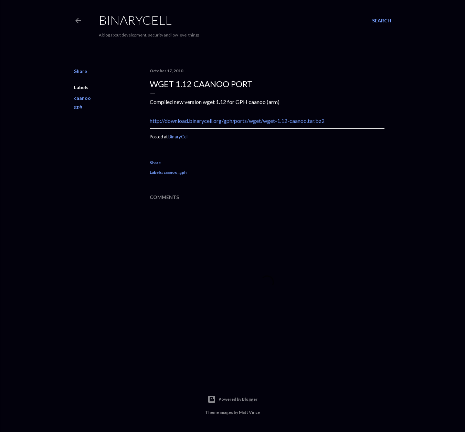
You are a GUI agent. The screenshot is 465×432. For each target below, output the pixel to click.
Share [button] (80, 71)
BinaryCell (135, 20)
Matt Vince (249, 412)
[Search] (381, 20)
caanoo (82, 98)
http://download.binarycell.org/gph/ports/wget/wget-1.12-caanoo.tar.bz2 (237, 120)
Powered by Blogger (232, 399)
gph (78, 106)
